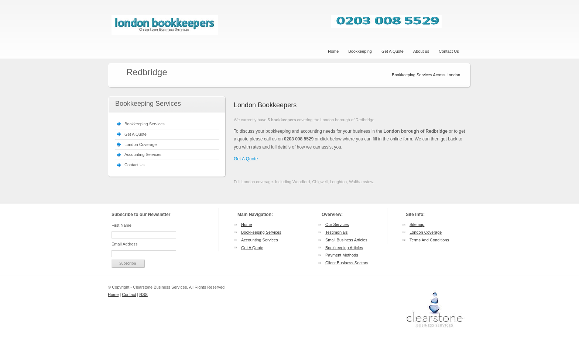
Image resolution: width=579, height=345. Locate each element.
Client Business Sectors (346, 263)
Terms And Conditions (429, 240)
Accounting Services (142, 154)
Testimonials (336, 232)
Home (246, 224)
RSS (143, 294)
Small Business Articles (346, 240)
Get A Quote (135, 134)
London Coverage (140, 144)
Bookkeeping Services (144, 124)
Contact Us (134, 165)
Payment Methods (341, 255)
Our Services (337, 224)
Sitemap (417, 224)
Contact (129, 294)
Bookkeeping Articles (344, 247)
